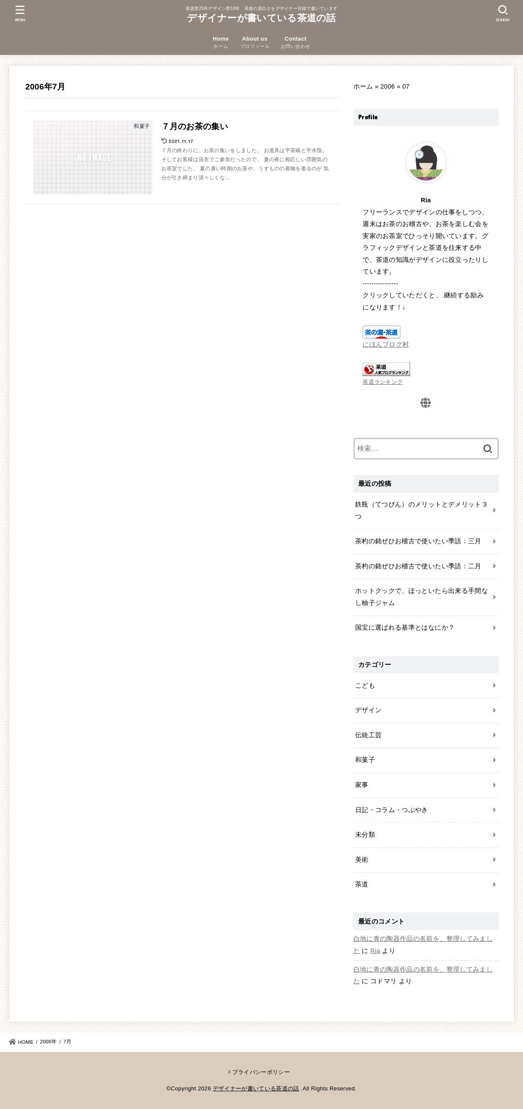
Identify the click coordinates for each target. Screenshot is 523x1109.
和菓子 (365, 759)
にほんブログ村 (386, 344)
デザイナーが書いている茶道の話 (261, 18)
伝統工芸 (368, 735)
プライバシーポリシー (261, 1072)
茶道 (362, 884)
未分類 (365, 834)
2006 (387, 86)
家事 (362, 784)
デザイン (368, 710)
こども (365, 685)
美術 (362, 859)
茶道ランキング (383, 382)
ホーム (363, 86)
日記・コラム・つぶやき (391, 809)
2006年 (48, 1041)
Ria (375, 950)
